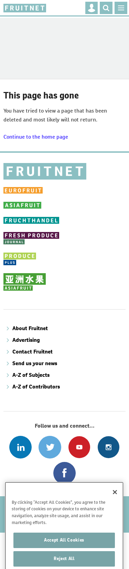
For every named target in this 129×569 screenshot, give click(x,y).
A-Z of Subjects (31, 375)
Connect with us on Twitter (50, 447)
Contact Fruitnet (32, 351)
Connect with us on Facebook (64, 473)
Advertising (26, 340)
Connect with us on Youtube (79, 447)
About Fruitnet (30, 328)
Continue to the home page (35, 136)
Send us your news (34, 363)
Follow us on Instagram (108, 447)
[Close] (114, 502)
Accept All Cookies (64, 551)
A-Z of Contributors (36, 386)
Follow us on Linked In (20, 447)
